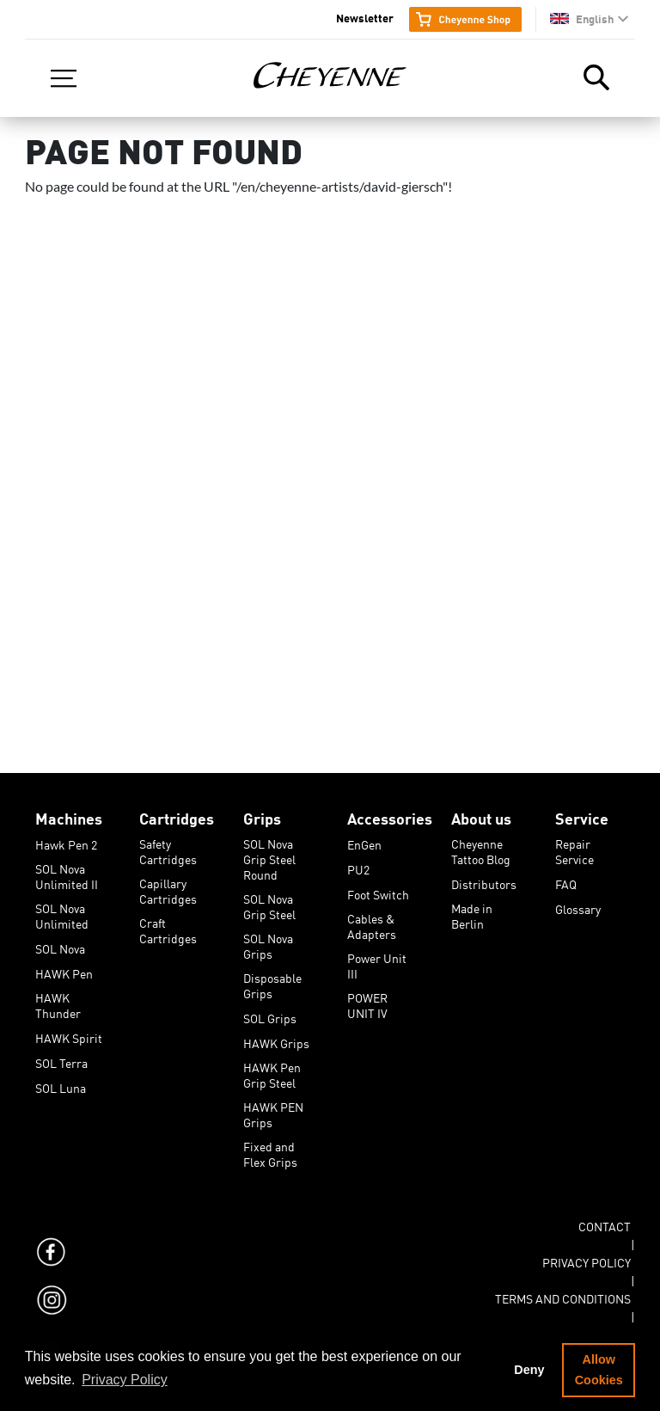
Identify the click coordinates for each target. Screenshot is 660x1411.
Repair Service (574, 841)
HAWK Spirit (68, 1035)
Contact (604, 1223)
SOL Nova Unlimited (62, 905)
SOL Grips (269, 1015)
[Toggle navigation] (63, 78)
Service (581, 815)
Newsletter (365, 17)
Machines (68, 815)
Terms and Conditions (563, 1296)
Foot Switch (378, 891)
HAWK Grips (276, 1040)
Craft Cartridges (168, 920)
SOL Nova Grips (268, 935)
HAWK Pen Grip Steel (272, 1064)
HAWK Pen (64, 971)
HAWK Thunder (58, 995)
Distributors (483, 881)
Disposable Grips (272, 975)
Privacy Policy (586, 1260)
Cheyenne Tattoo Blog (480, 841)
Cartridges (176, 815)
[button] (589, 18)
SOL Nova (60, 946)
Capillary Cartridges (168, 880)
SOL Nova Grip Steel (269, 896)
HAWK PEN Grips (273, 1104)
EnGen (364, 842)
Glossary (578, 906)
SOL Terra (61, 1060)
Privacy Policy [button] (125, 1379)
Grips (262, 815)
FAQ (566, 881)
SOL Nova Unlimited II (66, 866)
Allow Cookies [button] (599, 1370)
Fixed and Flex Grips (270, 1143)
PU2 (358, 867)
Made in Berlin (471, 905)
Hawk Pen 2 (66, 842)
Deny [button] (529, 1370)
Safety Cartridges (168, 841)
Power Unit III (376, 955)
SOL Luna (60, 1085)
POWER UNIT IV (367, 995)
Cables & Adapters (371, 916)
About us (481, 815)
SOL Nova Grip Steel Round (269, 841)
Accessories (389, 815)
